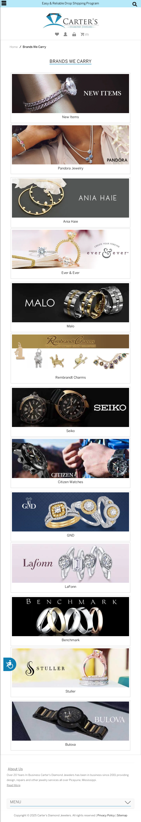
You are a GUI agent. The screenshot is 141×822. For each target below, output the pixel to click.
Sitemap (122, 815)
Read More (13, 787)
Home (14, 47)
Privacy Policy (106, 815)
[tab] (70, 805)
